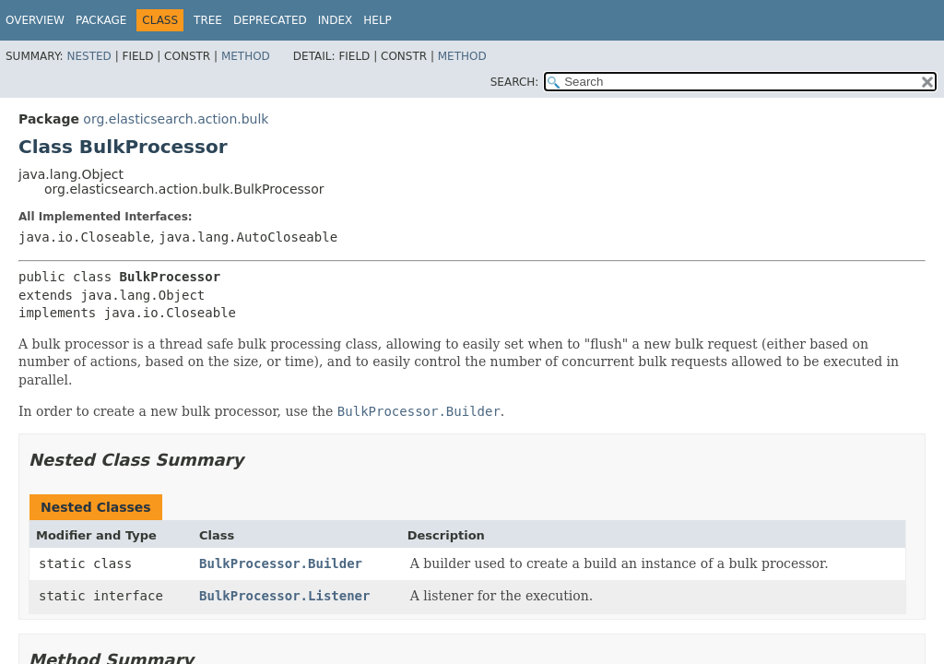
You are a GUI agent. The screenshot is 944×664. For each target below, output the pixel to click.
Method (245, 56)
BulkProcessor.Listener (284, 595)
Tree (208, 20)
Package (101, 20)
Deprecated (270, 20)
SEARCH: (514, 82)
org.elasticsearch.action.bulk (175, 119)
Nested (88, 56)
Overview (35, 20)
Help (377, 20)
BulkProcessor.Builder (280, 563)
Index (335, 20)
